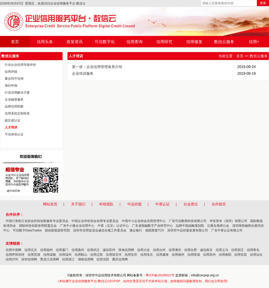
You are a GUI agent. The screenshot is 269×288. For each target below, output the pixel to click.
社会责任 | (197, 204)
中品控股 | (141, 204)
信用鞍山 (81, 254)
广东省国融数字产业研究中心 (152, 225)
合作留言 (219, 204)
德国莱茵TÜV (154, 230)
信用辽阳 (96, 254)
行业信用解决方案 (17, 92)
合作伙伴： (15, 214)
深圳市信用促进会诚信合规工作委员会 (99, 230)
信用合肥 (190, 250)
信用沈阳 (102, 259)
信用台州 (159, 250)
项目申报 (11, 85)
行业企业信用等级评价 (20, 64)
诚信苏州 (109, 250)
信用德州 (178, 254)
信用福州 (46, 250)
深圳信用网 (29, 259)
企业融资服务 (14, 99)
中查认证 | (169, 204)
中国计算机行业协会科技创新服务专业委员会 (37, 221)
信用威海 (162, 254)
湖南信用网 (85, 259)
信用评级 (11, 71)
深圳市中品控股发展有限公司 (187, 230)
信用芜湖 (34, 254)
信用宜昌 (240, 254)
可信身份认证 (14, 134)
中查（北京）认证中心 (113, 225)
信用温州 (65, 254)
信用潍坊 (175, 250)
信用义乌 (222, 250)
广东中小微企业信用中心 (77, 225)
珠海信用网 (126, 250)
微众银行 (136, 230)
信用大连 (143, 250)
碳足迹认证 (12, 120)
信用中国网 (13, 250)
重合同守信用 (14, 78)
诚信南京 (206, 250)
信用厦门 (62, 250)
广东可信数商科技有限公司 (187, 221)
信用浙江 (68, 259)
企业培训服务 (82, 73)
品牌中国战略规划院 (190, 225)
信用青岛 (253, 250)
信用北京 (30, 250)
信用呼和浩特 (15, 254)
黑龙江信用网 (49, 259)
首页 (239, 56)
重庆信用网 (120, 259)
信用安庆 (131, 254)
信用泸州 (12, 259)
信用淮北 (146, 254)
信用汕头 (256, 254)
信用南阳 (225, 254)
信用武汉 (93, 250)
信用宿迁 (237, 250)
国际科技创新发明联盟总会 (38, 225)
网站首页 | (56, 204)
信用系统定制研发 (17, 113)
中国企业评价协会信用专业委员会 (95, 221)
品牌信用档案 (14, 106)
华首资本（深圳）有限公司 (228, 221)
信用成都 (49, 254)
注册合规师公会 (218, 225)
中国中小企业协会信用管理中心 (144, 221)
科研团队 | (113, 204)
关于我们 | (84, 204)
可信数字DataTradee (27, 230)
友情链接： (15, 243)
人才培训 (11, 127)
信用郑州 (209, 254)
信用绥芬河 (113, 254)
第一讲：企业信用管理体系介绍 (97, 67)
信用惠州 (78, 250)
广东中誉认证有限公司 (227, 230)
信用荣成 (193, 254)
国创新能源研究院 (57, 230)
